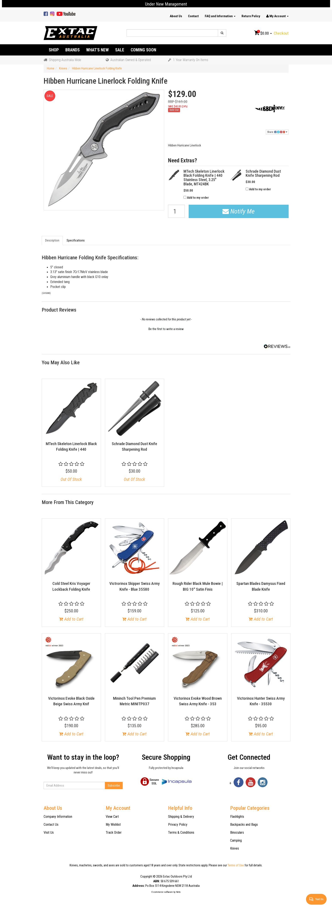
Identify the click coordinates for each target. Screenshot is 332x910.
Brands (72, 49)
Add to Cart (71, 619)
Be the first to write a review (166, 329)
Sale (119, 49)
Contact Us (51, 824)
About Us (176, 16)
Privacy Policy (177, 824)
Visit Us (49, 832)
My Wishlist (113, 824)
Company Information (58, 817)
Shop (54, 49)
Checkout (281, 33)
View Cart (112, 817)
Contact (193, 16)
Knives (234, 848)
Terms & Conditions (181, 832)
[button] (166, 328)
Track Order (114, 832)
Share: (277, 132)
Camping (236, 840)
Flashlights (237, 817)
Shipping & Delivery (181, 817)
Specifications (76, 240)
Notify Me (238, 211)
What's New (97, 49)
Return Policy (251, 16)
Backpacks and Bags (244, 824)
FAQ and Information (220, 16)
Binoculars (237, 832)
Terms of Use (236, 865)
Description (52, 240)
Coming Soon (143, 49)
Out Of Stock (71, 479)
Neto (178, 892)
